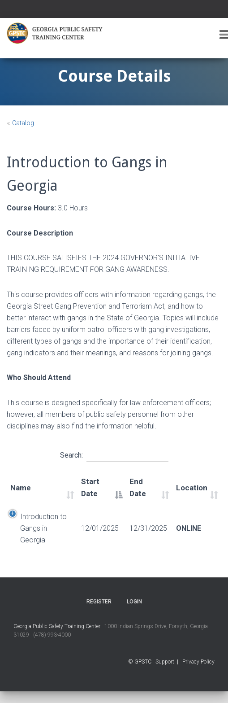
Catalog (23, 123)
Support (164, 662)
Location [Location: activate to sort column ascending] (191, 487)
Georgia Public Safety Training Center (56, 626)
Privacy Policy (198, 662)
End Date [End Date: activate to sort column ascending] (137, 487)
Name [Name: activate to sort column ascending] (20, 487)
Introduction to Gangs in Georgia (43, 528)
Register (99, 601)
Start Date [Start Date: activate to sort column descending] (90, 487)
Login (134, 601)
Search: (114, 454)
